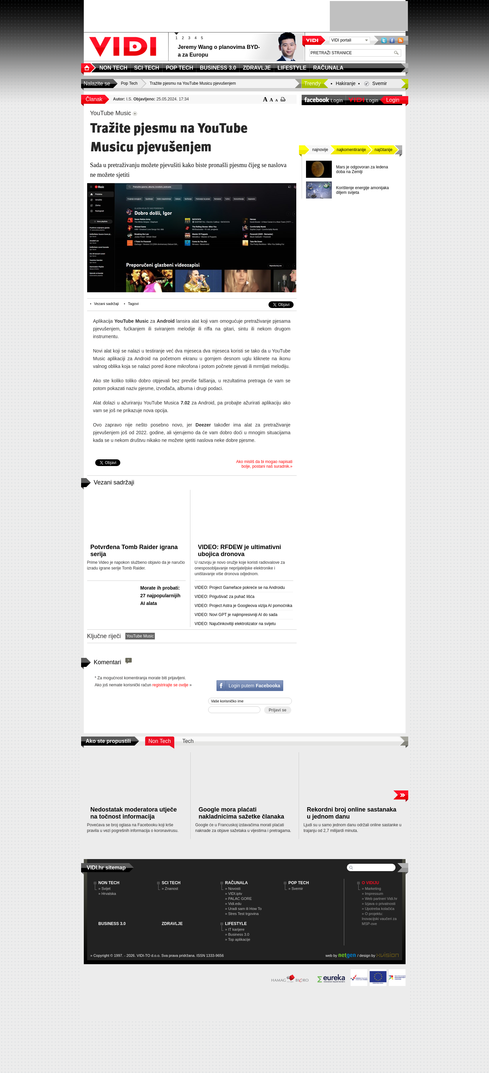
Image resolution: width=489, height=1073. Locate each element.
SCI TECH (171, 882)
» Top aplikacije (237, 939)
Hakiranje (346, 83)
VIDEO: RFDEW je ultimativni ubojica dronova (239, 550)
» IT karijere (235, 929)
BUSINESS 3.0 (112, 923)
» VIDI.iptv (233, 894)
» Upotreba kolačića (378, 909)
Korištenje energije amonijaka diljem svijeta (362, 190)
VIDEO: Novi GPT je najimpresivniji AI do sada (236, 614)
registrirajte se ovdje (170, 685)
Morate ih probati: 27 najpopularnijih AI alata (160, 595)
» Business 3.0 (237, 934)
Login (392, 100)
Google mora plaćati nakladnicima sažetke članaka (241, 813)
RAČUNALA (236, 882)
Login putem (254, 685)
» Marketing (371, 889)
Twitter (384, 40)
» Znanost (170, 889)
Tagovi (133, 304)
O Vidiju (370, 882)
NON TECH (109, 882)
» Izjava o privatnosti (378, 904)
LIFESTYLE (236, 923)
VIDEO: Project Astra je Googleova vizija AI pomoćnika (243, 605)
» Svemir (296, 889)
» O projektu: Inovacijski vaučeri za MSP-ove (379, 919)
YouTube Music (140, 636)
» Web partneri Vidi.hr (380, 899)
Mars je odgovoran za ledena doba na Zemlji (362, 169)
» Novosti (233, 889)
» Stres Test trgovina (242, 914)
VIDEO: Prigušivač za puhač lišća (225, 596)
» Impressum (372, 894)
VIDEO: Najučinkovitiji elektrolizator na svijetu (235, 623)
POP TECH (299, 882)
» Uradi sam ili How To (243, 909)
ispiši (283, 99)
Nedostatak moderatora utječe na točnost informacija (133, 813)
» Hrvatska (107, 894)
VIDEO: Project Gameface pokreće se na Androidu (240, 587)
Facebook (392, 40)
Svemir (379, 83)
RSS (401, 40)
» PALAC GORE (238, 899)
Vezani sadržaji (106, 304)
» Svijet (105, 889)
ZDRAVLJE (172, 923)
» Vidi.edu (233, 904)
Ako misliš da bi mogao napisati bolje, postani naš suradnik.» (264, 464)
